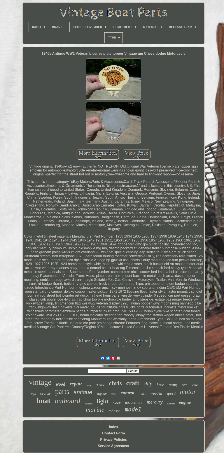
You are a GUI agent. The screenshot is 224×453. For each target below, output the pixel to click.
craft (132, 383)
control (127, 392)
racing (173, 385)
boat (43, 401)
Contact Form (113, 433)
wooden (156, 393)
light (102, 401)
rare (184, 385)
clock (117, 403)
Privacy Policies (113, 439)
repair (76, 384)
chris (115, 383)
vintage (40, 382)
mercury (155, 402)
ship (148, 384)
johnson (115, 411)
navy (89, 385)
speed (171, 393)
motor (188, 391)
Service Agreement (113, 446)
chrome (100, 385)
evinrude (171, 403)
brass (160, 385)
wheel (195, 385)
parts (62, 391)
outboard (67, 401)
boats (142, 393)
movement (133, 402)
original (102, 393)
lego (33, 393)
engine (185, 402)
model (133, 410)
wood (60, 384)
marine (95, 409)
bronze (45, 393)
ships (113, 393)
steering (89, 403)
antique (83, 392)
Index (113, 427)
